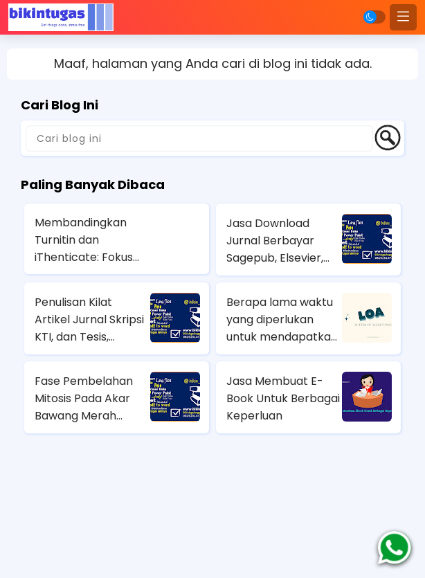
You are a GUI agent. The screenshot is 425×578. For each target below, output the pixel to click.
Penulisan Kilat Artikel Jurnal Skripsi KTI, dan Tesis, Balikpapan (89, 319)
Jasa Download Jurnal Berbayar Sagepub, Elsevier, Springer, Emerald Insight (274, 241)
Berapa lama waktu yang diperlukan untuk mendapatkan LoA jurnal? (282, 319)
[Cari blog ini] (199, 138)
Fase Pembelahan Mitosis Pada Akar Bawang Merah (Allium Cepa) (84, 398)
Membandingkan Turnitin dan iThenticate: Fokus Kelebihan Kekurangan (84, 240)
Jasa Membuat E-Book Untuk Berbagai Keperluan (283, 398)
